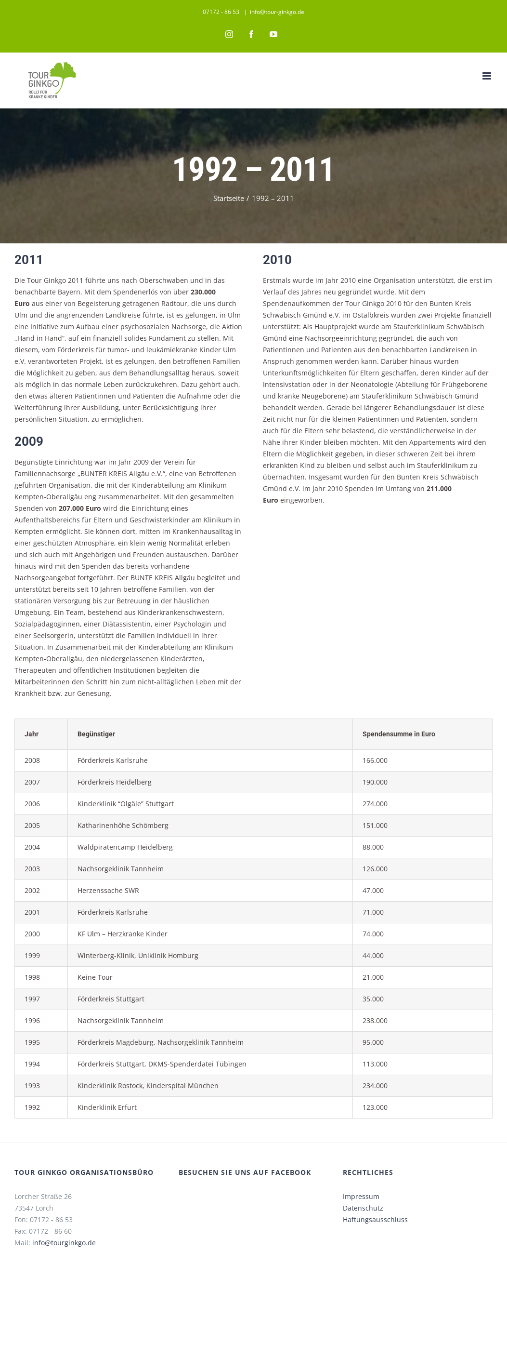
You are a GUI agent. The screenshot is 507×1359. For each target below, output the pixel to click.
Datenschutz (360, 1219)
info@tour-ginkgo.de (275, 12)
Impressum (358, 1207)
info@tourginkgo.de (64, 1254)
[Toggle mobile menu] (483, 76)
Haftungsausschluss (372, 1231)
